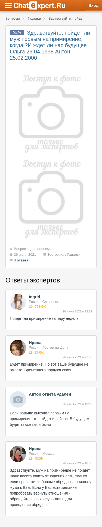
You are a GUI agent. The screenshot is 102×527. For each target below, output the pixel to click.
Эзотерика (55, 254)
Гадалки (74, 254)
